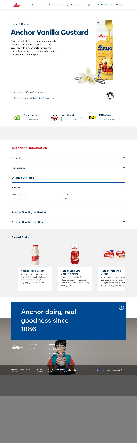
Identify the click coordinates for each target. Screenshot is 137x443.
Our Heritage (54, 349)
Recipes (44, 5)
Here (52, 98)
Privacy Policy (50, 370)
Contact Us (115, 5)
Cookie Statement (63, 370)
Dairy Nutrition (55, 5)
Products (35, 5)
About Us (104, 5)
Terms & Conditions (40, 370)
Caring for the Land (91, 5)
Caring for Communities (72, 5)
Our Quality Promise (57, 354)
